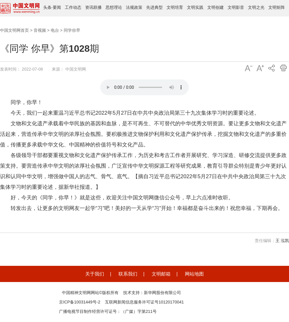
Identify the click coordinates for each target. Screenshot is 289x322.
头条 (47, 7)
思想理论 (114, 7)
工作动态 (73, 7)
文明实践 (195, 7)
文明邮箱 (161, 273)
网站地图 (194, 273)
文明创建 (215, 7)
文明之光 (256, 7)
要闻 (57, 7)
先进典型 (154, 7)
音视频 (40, 30)
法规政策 (134, 7)
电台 (55, 30)
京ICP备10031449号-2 (79, 302)
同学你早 (72, 30)
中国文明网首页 (14, 30)
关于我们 (94, 273)
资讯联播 (93, 7)
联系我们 (128, 273)
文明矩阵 (276, 7)
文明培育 (175, 7)
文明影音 (236, 7)
